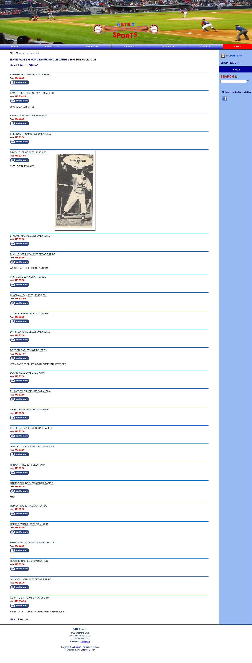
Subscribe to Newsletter (236, 92)
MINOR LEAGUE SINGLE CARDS (48, 59)
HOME (14, 46)
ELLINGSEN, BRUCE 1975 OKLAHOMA (30, 391)
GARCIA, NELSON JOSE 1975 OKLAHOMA (32, 446)
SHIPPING (130, 46)
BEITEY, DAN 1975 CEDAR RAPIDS (28, 115)
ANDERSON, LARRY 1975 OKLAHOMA (30, 74)
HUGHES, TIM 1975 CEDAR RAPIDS (29, 561)
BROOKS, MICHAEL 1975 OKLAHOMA (30, 236)
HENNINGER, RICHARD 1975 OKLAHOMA (32, 542)
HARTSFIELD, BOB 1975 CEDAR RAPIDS (31, 483)
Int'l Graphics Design (86, 650)
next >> (24, 65)
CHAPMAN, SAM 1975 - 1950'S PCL (28, 295)
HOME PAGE (18, 59)
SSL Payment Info (231, 56)
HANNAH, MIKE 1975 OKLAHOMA (27, 464)
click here (85, 642)
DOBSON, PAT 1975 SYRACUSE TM (28, 350)
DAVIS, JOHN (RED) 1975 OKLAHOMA (30, 332)
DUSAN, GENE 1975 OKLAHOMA (27, 372)
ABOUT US (92, 46)
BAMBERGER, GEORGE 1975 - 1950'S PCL (32, 93)
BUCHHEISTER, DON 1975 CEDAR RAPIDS (32, 254)
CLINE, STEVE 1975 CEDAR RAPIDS (29, 313)
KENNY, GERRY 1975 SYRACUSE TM (29, 597)
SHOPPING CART (231, 62)
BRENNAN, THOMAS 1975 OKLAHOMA (30, 134)
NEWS (237, 46)
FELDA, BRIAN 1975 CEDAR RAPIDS (29, 409)
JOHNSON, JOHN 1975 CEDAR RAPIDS (30, 579)
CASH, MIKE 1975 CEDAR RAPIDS (28, 277)
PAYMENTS (167, 46)
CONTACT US (51, 46)
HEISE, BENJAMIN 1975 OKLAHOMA (29, 524)
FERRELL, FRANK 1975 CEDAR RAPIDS (31, 428)
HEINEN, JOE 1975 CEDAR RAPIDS (28, 505)
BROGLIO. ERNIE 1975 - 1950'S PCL (29, 152)
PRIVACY (205, 46)
